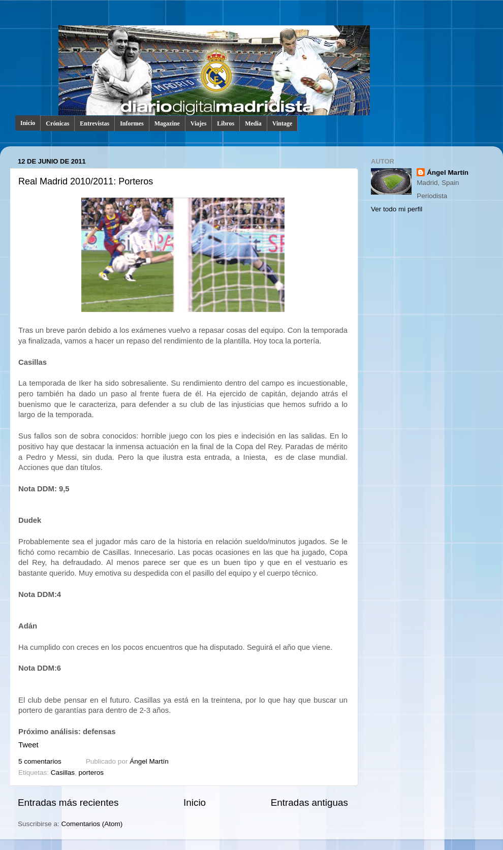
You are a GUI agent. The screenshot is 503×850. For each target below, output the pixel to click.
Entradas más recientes (68, 802)
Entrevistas (94, 123)
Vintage (282, 123)
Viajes (199, 123)
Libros (225, 123)
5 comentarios (39, 761)
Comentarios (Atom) (92, 824)
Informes (132, 123)
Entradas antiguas (309, 802)
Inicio (27, 123)
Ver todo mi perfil (396, 209)
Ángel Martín (149, 761)
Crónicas (57, 123)
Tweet (28, 745)
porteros (91, 772)
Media (253, 123)
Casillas (63, 772)
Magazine (167, 123)
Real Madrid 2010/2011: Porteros (85, 181)
